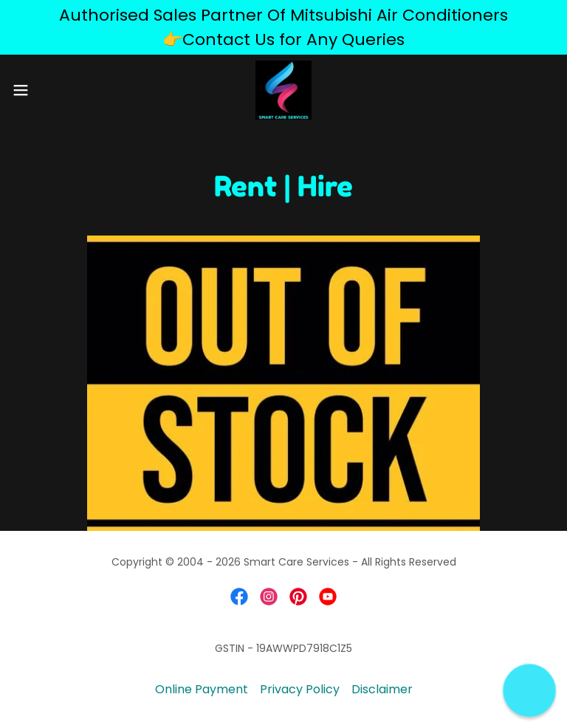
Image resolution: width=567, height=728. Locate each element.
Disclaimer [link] (382, 689)
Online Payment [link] (201, 689)
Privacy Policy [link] (300, 689)
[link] (283, 90)
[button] (47, 90)
